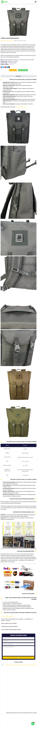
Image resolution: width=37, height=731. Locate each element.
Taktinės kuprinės (9, 40)
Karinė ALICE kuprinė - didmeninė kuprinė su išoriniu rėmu (28, 683)
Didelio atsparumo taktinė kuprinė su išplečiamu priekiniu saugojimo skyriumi (9, 705)
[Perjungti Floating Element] (32, 723)
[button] (2, 21)
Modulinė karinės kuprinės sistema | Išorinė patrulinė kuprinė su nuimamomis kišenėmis (9, 683)
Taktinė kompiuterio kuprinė (21, 106)
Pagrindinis (3, 40)
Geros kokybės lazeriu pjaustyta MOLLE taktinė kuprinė (28, 705)
